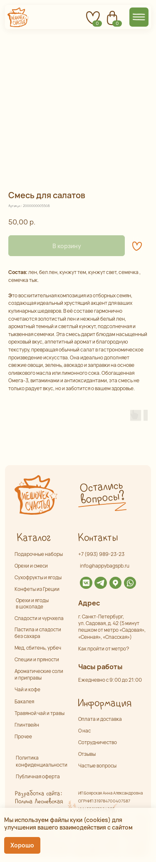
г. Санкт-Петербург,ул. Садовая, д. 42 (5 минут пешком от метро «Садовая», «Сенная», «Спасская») (112, 626)
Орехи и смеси (31, 566)
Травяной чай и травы (39, 713)
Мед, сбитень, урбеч (38, 648)
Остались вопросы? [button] (102, 492)
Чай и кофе (27, 689)
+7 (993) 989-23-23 (101, 554)
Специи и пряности (37, 659)
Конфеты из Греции (37, 589)
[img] (86, 583)
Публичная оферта (38, 776)
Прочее (23, 736)
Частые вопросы (97, 765)
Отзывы (87, 754)
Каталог (33, 538)
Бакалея (24, 701)
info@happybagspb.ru (104, 566)
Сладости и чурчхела (39, 618)
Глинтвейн (27, 725)
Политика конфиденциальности (41, 761)
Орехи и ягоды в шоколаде (32, 603)
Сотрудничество (97, 742)
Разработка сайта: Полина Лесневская (39, 797)
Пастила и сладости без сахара (38, 632)
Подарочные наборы (39, 554)
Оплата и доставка (100, 719)
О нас (84, 730)
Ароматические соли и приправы (39, 674)
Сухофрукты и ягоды (38, 577)
